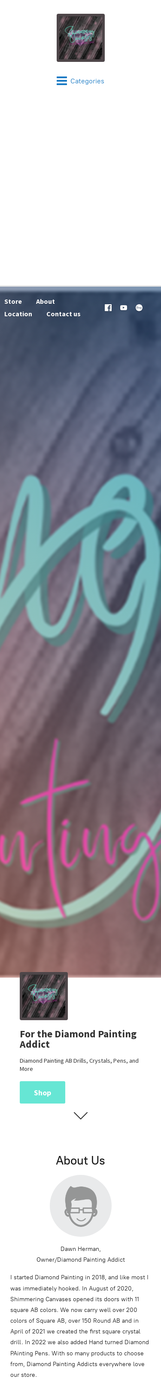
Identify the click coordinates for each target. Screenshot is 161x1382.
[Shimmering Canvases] (80, 38)
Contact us (63, 313)
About (45, 301)
